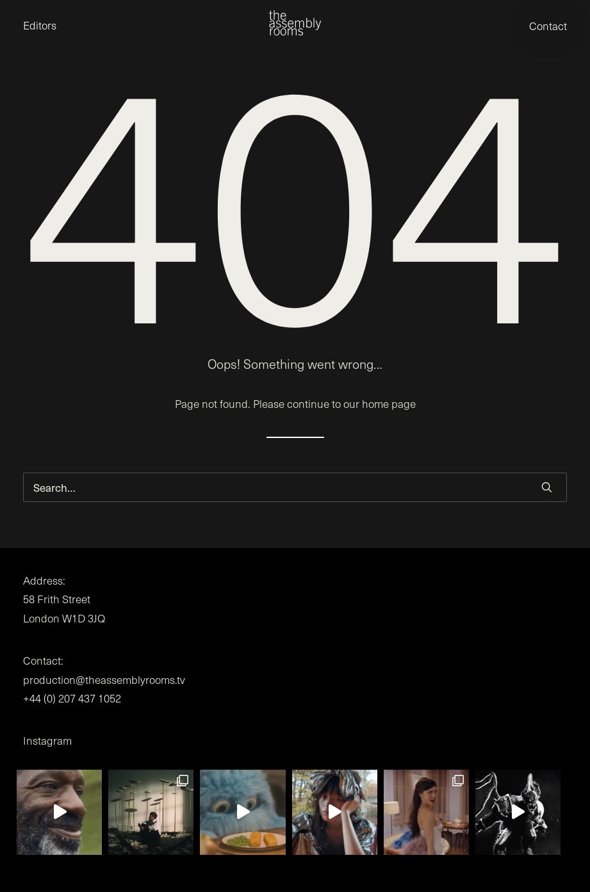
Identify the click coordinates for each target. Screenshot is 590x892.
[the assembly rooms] (295, 23)
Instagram (47, 740)
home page (389, 403)
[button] (546, 487)
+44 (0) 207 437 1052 (72, 698)
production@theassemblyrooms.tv (104, 679)
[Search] (295, 487)
